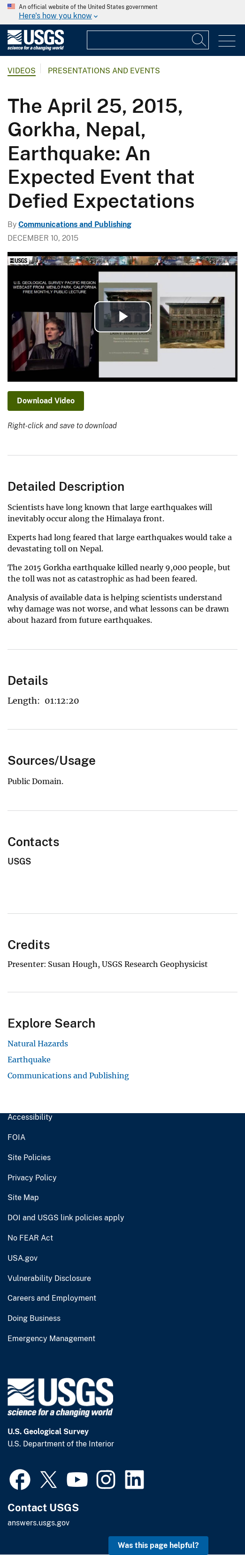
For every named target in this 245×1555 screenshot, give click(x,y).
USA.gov (23, 1258)
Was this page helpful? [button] (158, 1545)
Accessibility (30, 1117)
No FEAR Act (30, 1238)
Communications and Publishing (74, 224)
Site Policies (29, 1158)
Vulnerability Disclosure (49, 1278)
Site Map (23, 1198)
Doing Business (34, 1318)
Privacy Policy (32, 1178)
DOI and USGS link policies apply (66, 1218)
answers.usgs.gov (38, 1522)
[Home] (36, 48)
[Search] (199, 40)
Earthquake (29, 1059)
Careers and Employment (52, 1298)
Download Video (46, 400)
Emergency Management (51, 1339)
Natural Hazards (38, 1043)
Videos (22, 70)
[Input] (148, 40)
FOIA (16, 1137)
